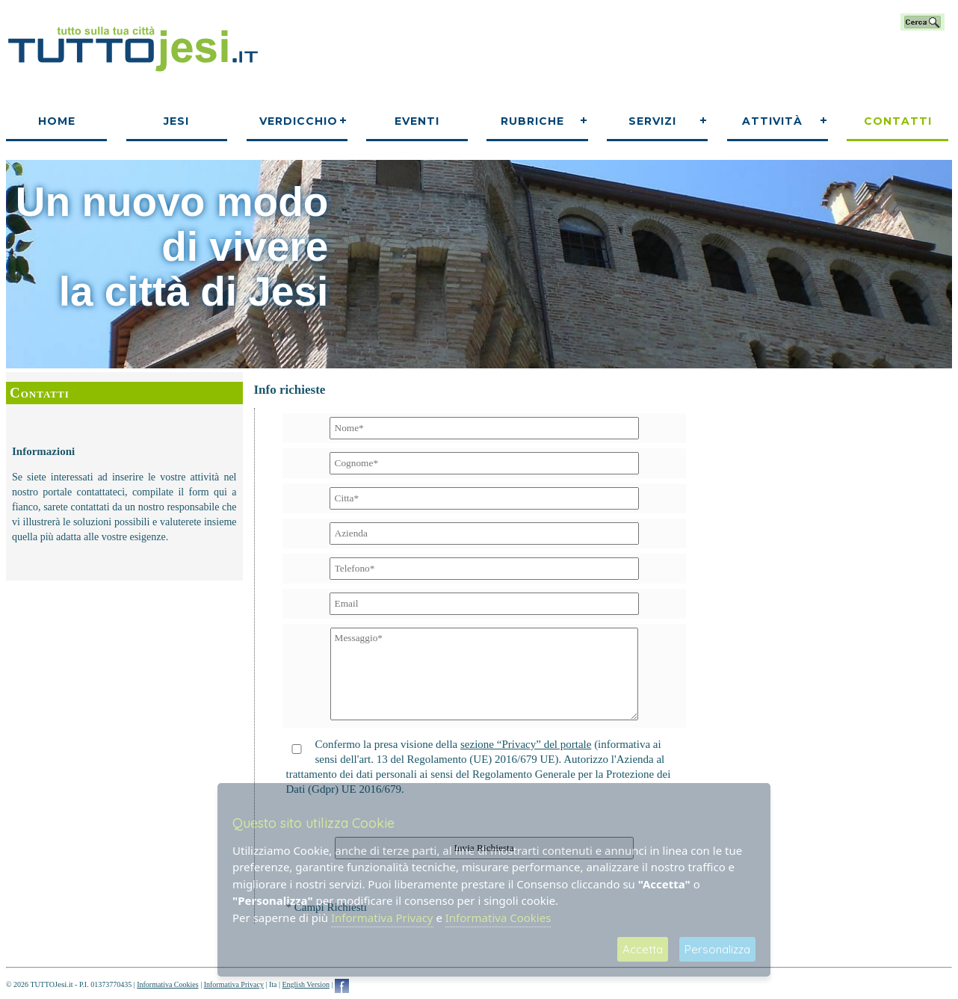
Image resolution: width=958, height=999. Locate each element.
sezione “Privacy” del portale (525, 744)
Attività (772, 121)
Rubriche (532, 121)
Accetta (642, 949)
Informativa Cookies (167, 984)
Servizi (652, 121)
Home (56, 121)
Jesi (176, 121)
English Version (305, 984)
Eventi (417, 121)
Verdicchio (298, 121)
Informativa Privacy (234, 984)
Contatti (898, 121)
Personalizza (717, 949)
